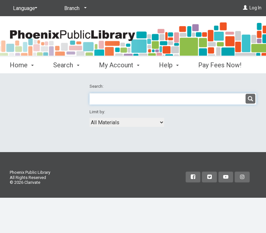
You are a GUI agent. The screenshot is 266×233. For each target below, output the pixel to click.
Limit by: (98, 111)
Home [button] (22, 65)
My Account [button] (119, 65)
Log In (255, 7)
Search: (97, 86)
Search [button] (66, 65)
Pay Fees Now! (219, 65)
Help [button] (169, 65)
